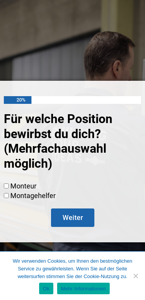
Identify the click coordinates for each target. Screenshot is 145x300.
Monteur (23, 186)
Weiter (73, 217)
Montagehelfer (33, 196)
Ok (46, 289)
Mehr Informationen (83, 289)
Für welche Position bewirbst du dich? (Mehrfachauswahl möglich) (58, 141)
